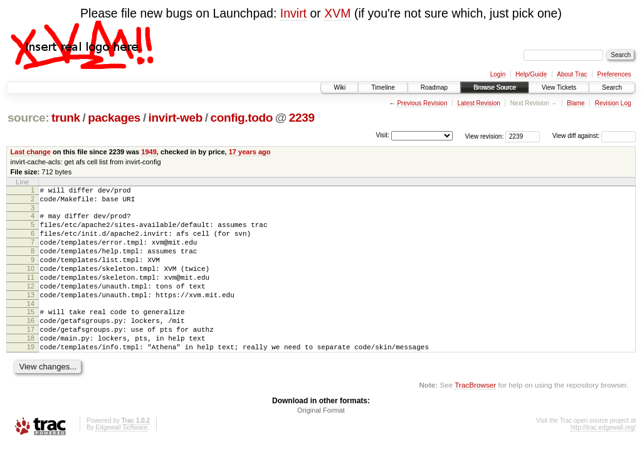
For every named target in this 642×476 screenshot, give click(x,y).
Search (612, 87)
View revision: (484, 135)
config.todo (241, 117)
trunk (65, 117)
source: (28, 117)
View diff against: (594, 135)
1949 (149, 152)
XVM (337, 13)
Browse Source (494, 87)
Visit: (382, 135)
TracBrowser (475, 417)
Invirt (293, 13)
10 (30, 283)
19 (30, 377)
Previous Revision (422, 103)
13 (30, 315)
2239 (302, 117)
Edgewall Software (121, 459)
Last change (31, 152)
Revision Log (613, 103)
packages (114, 117)
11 (30, 294)
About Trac (572, 74)
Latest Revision (478, 103)
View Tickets (559, 87)
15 (30, 334)
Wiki (339, 87)
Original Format (321, 442)
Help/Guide (531, 74)
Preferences (614, 74)
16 (30, 345)
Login (497, 74)
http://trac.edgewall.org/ (603, 459)
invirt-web (176, 117)
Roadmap (434, 87)
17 (30, 355)
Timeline (382, 87)
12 (30, 305)
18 (30, 366)
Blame (575, 103)
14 (30, 326)
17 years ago (250, 152)
